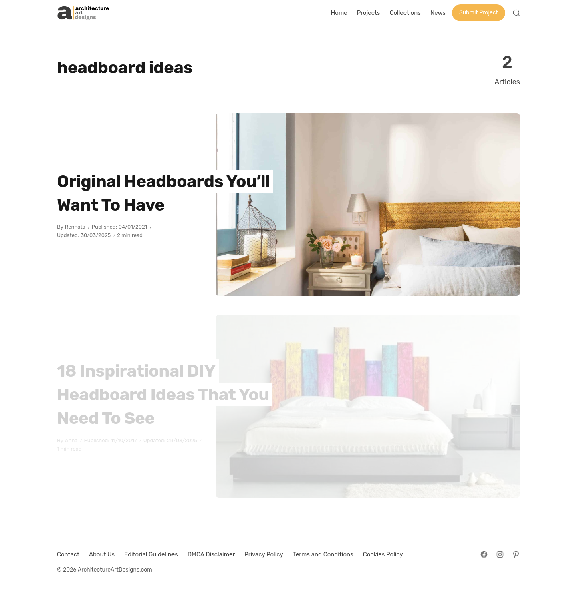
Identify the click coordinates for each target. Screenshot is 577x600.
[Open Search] (516, 13)
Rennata (75, 227)
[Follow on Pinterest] (516, 554)
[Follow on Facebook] (484, 554)
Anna (71, 440)
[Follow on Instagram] (500, 554)
